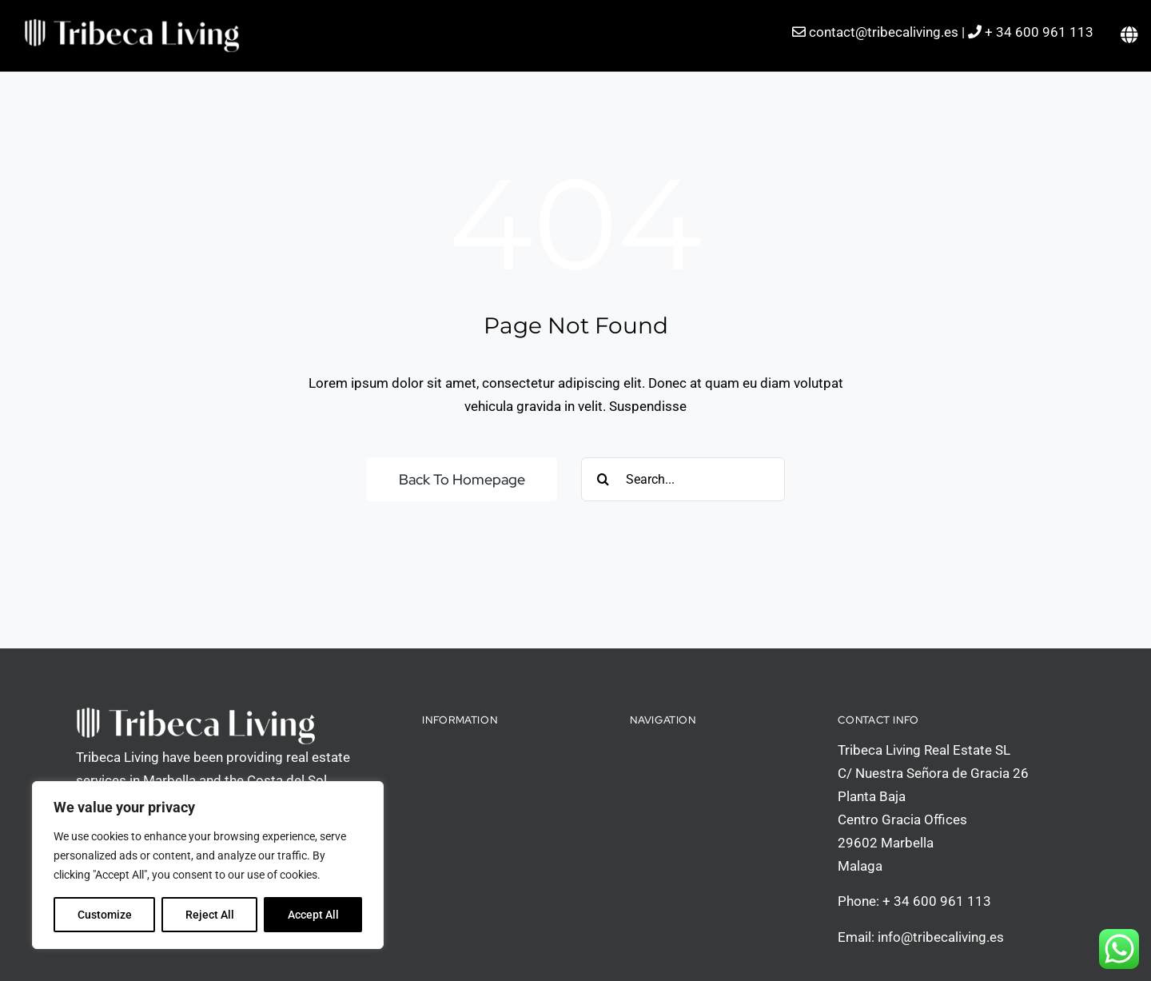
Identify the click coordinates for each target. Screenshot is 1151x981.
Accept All (313, 914)
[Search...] (683, 479)
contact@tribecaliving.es (883, 32)
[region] (208, 865)
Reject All (209, 914)
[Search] (603, 479)
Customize (105, 914)
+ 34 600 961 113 (1039, 32)
